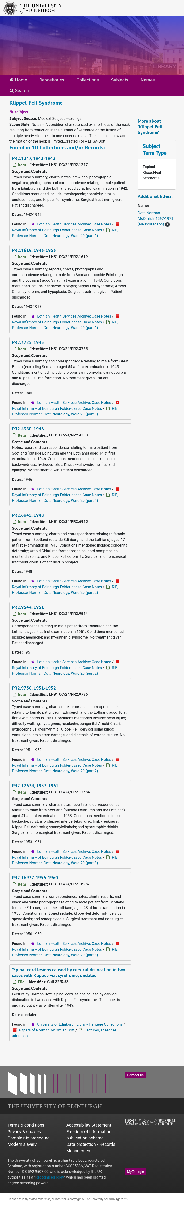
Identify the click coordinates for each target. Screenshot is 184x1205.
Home (18, 80)
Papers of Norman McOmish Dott (46, 1030)
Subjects (119, 80)
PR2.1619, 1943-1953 (34, 250)
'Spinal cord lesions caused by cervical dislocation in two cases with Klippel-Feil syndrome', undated (68, 972)
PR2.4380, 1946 (28, 429)
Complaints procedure (29, 1137)
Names (148, 80)
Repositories (51, 80)
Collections (88, 80)
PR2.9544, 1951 (28, 607)
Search (19, 90)
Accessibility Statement (88, 1125)
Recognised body (49, 1177)
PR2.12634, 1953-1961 (35, 786)
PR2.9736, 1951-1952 (34, 688)
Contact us (135, 1075)
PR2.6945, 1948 (28, 515)
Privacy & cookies (24, 1131)
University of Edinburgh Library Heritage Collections (80, 1024)
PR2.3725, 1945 (28, 342)
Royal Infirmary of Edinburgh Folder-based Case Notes (57, 230)
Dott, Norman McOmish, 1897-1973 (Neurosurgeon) (155, 218)
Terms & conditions (26, 1125)
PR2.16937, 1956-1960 (35, 878)
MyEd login (135, 1172)
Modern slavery (22, 1144)
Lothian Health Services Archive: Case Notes (74, 224)
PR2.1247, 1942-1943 (33, 158)
